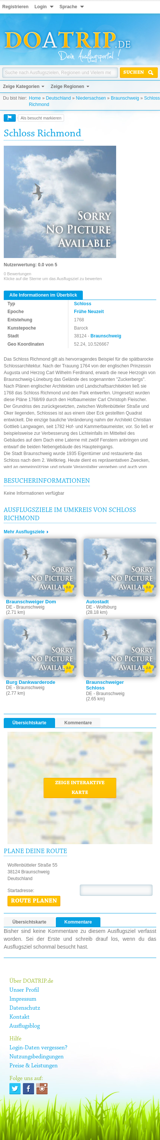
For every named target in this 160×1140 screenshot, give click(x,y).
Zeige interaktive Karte (80, 787)
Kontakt (19, 1017)
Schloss (82, 303)
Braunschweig (125, 98)
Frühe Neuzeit (89, 311)
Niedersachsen (91, 98)
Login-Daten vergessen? (38, 1048)
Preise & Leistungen (33, 1066)
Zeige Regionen (67, 86)
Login (40, 6)
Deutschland (58, 98)
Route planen (34, 901)
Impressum (22, 999)
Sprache (68, 6)
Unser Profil (24, 990)
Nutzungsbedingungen (36, 1057)
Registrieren (15, 6)
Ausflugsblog (24, 1026)
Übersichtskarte (29, 722)
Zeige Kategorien (21, 86)
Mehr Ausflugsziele (24, 531)
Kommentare (78, 722)
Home (35, 98)
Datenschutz (24, 1008)
